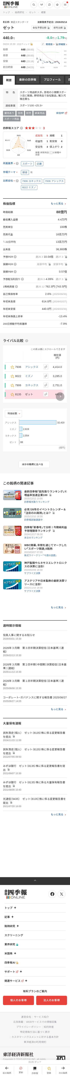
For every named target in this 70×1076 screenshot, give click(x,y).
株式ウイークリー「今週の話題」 (40, 555)
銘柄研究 (19, 12)
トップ (6, 12)
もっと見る (57, 203)
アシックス (31, 366)
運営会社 (26, 1016)
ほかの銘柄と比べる (32, 464)
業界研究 (11, 944)
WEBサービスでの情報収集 (41, 1022)
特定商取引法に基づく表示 (35, 1032)
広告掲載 (18, 1022)
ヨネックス (31, 385)
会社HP (60, 113)
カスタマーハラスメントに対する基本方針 (35, 1037)
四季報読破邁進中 (33, 520)
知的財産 (49, 1027)
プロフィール (52, 79)
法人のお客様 (51, 1000)
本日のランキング (33, 537)
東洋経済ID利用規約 (35, 1042)
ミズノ (29, 376)
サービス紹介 (41, 1016)
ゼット (32, 12)
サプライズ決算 (32, 573)
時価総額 (12, 413)
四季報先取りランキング (36, 502)
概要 (9, 80)
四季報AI (11, 962)
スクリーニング (13, 935)
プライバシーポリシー (28, 1027)
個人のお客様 (18, 1000)
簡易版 (49, 44)
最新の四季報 (27, 79)
